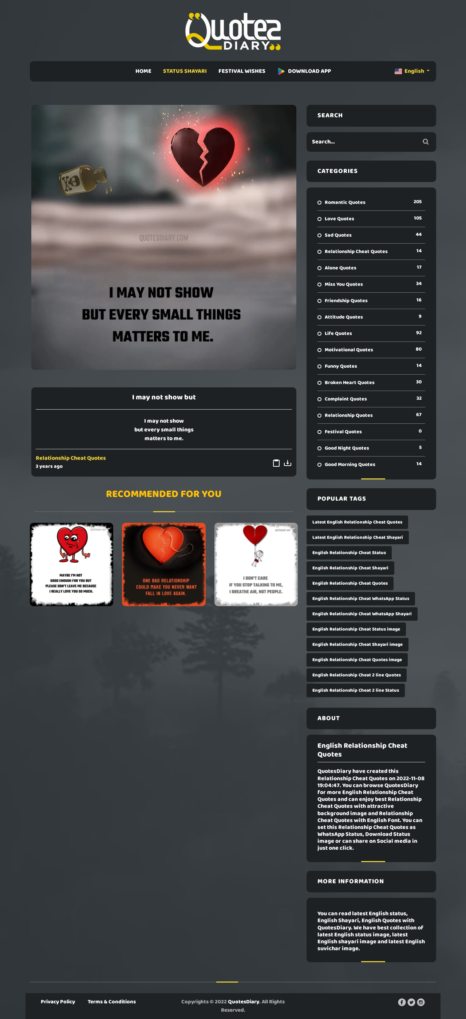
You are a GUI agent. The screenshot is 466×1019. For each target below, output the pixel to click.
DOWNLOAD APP (304, 71)
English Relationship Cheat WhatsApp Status (360, 599)
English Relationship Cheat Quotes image (357, 660)
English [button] (410, 71)
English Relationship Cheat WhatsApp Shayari (362, 614)
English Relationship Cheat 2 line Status (355, 690)
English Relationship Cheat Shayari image (357, 644)
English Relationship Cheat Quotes (350, 583)
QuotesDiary (243, 1002)
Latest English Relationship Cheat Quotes (357, 522)
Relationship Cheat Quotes (71, 458)
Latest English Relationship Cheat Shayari (357, 537)
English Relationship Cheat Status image (356, 629)
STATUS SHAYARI (185, 71)
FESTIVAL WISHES (241, 71)
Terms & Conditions (112, 1002)
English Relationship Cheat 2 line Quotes (356, 675)
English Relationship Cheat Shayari (350, 568)
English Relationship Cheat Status (349, 553)
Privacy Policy (58, 1002)
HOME (143, 71)
